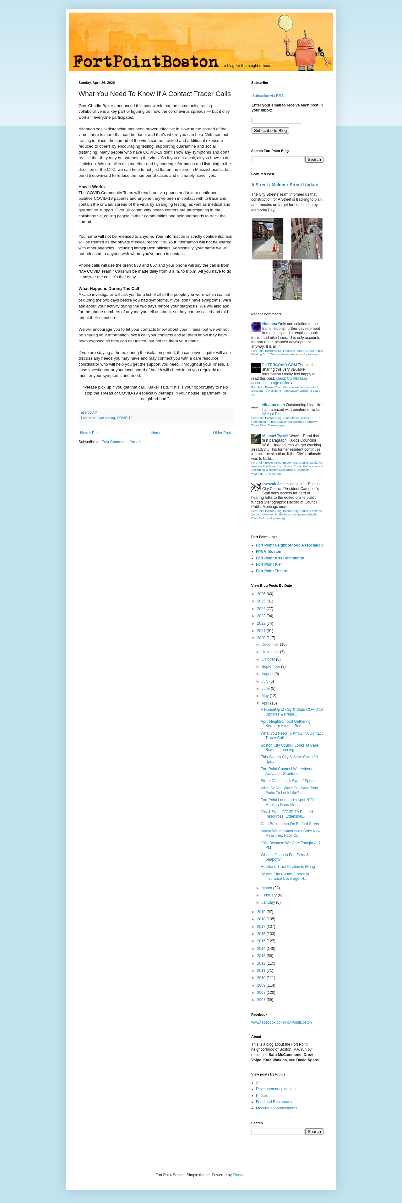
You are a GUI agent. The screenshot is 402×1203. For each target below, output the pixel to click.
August (268, 674)
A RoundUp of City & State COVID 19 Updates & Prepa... (292, 711)
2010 (262, 978)
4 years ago (311, 354)
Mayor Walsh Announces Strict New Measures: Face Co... (290, 833)
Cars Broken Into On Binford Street (290, 824)
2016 (262, 934)
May (266, 696)
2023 (262, 616)
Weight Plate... (274, 414)
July (265, 681)
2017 (262, 926)
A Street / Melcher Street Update (284, 184)
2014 (262, 948)
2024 (262, 609)
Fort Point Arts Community (280, 558)
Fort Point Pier (269, 564)
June (266, 688)
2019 (262, 912)
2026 (262, 594)
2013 (262, 956)
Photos (262, 1095)
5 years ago (276, 425)
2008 (262, 992)
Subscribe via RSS (268, 96)
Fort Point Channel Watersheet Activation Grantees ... (286, 771)
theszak (269, 484)
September (271, 666)
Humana (269, 324)
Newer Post (90, 433)
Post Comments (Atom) (121, 442)
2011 (262, 970)
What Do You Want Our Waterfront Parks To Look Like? (289, 790)
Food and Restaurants (274, 1102)
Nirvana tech (273, 405)
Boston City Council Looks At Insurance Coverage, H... (285, 876)
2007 (262, 1000)
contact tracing (104, 418)
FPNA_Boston (268, 551)
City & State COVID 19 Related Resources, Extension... (287, 814)
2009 (262, 985)
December (271, 644)
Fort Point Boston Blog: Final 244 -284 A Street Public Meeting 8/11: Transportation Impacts (287, 352)
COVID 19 (124, 418)
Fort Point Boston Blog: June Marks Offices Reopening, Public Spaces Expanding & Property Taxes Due (284, 421)
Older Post (222, 433)
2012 (262, 963)
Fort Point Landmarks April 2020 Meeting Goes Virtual (287, 802)
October (269, 659)
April (266, 703)
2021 (262, 631)
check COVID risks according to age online (279, 380)
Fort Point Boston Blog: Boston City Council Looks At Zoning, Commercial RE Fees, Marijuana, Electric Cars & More (286, 514)
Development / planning (276, 1089)
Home (156, 433)
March (267, 888)
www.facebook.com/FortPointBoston (281, 1022)
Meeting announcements (276, 1108)
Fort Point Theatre (272, 571)
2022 (262, 623)
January (269, 902)
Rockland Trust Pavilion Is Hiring (288, 866)
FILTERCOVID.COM (279, 365)
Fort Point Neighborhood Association (289, 545)
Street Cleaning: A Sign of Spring (288, 781)
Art (258, 1083)
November (271, 652)
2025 (262, 601)
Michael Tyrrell (275, 436)
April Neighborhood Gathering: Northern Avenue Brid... (286, 723)
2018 (262, 919)
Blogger (239, 1175)
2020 (262, 638)
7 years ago (273, 473)
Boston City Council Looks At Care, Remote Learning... (290, 747)
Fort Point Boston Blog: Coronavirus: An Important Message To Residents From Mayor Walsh (284, 389)
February (270, 895)
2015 (262, 941)
